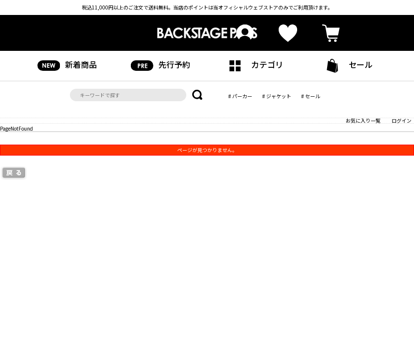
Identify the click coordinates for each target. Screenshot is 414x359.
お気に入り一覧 (363, 120)
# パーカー (240, 96)
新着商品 (67, 64)
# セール (310, 96)
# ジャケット (276, 96)
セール (347, 65)
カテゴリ (253, 64)
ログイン (402, 120)
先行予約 (160, 64)
